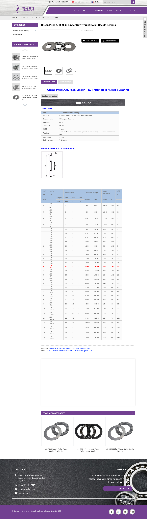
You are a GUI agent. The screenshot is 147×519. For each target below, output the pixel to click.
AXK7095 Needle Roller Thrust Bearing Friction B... (56, 450)
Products (86, 10)
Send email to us (91, 41)
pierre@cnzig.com (81, 2)
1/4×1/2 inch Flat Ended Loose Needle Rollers (29, 87)
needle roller (17, 35)
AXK (56, 18)
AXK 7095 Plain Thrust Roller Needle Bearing (120, 450)
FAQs (118, 10)
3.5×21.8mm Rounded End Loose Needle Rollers (30, 67)
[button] (25, 50)
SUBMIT (122, 488)
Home (75, 10)
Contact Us (130, 10)
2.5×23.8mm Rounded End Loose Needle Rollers (30, 77)
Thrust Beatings (42, 18)
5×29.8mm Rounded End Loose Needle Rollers (30, 57)
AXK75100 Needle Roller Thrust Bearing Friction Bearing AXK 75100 (69, 351)
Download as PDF (111, 41)
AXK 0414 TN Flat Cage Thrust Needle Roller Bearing (29, 97)
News (109, 10)
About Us (99, 10)
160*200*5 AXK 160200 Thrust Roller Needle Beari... (88, 450)
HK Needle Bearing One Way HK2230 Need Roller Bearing (69, 348)
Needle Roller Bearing (21, 31)
